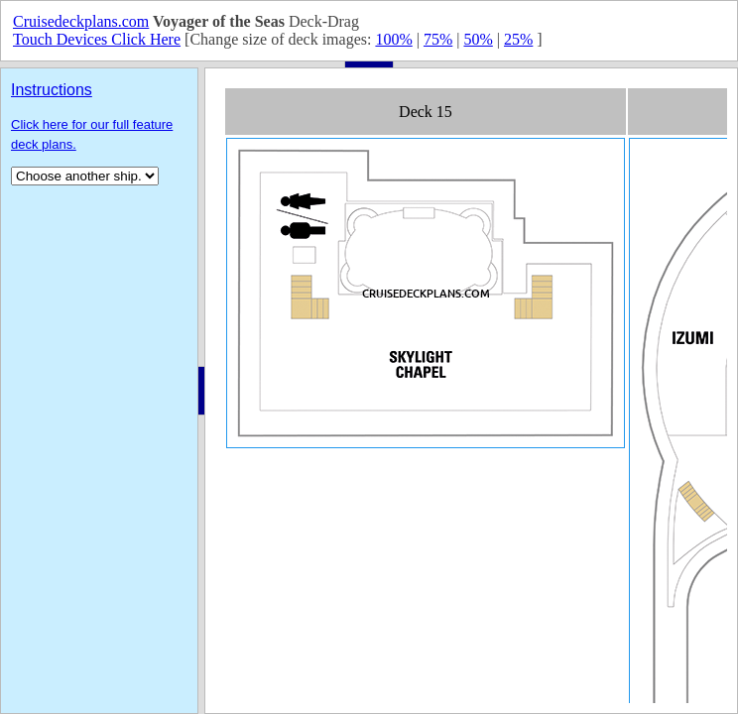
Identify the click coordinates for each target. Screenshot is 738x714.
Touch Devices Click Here (97, 39)
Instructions (51, 89)
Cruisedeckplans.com (81, 21)
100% (393, 39)
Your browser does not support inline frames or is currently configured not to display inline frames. (471, 390)
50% (477, 39)
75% (438, 39)
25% (518, 39)
